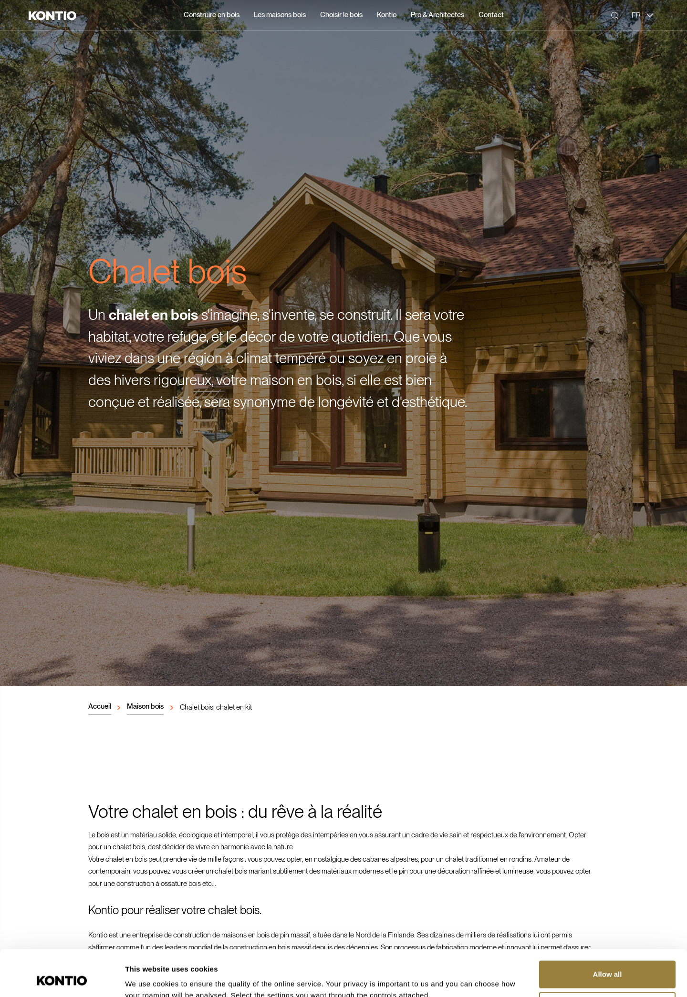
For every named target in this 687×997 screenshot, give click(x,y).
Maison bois (145, 706)
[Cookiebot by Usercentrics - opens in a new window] (62, 978)
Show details (147, 978)
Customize (608, 962)
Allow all (607, 931)
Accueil (99, 706)
